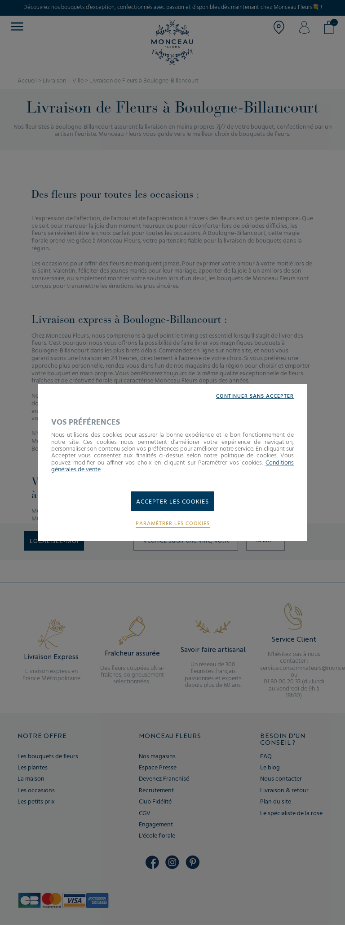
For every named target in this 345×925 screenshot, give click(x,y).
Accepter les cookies (172, 502)
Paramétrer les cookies (173, 524)
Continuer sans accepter (255, 396)
